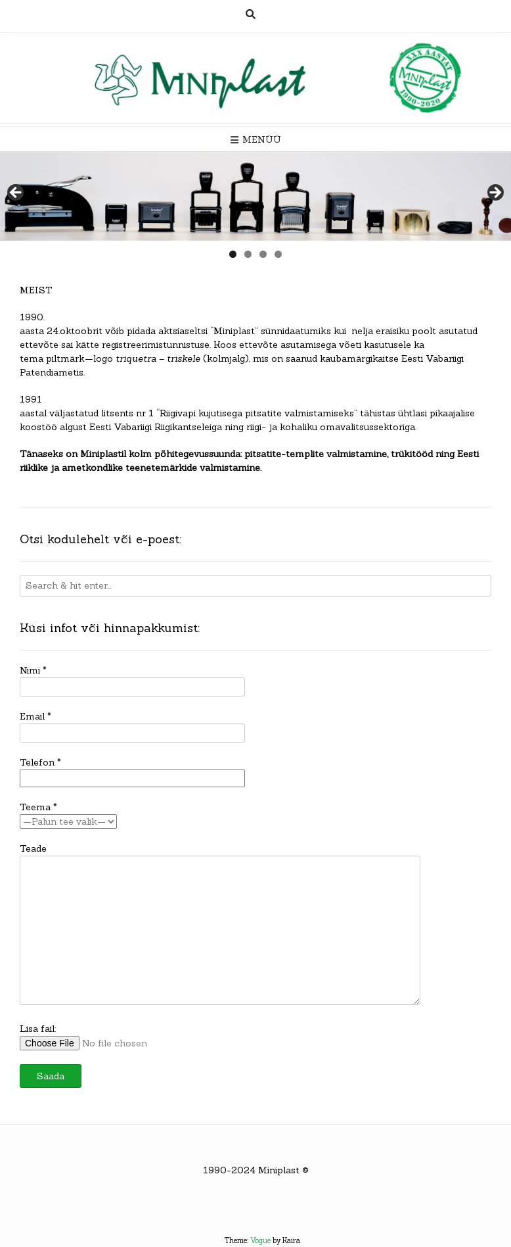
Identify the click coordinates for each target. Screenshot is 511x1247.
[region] (255, 196)
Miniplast (279, 1170)
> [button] (494, 193)
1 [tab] (232, 254)
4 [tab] (278, 254)
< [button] (16, 193)
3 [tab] (263, 254)
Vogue (260, 1240)
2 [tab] (248, 254)
